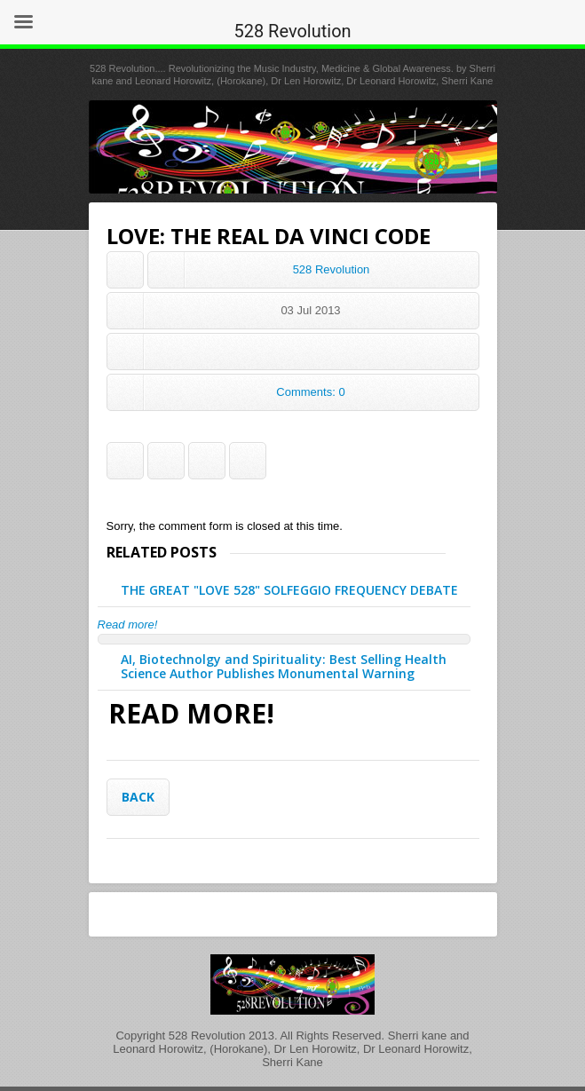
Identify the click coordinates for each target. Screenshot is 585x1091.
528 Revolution (331, 269)
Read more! (128, 624)
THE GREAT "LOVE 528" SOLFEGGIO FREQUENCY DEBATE (289, 589)
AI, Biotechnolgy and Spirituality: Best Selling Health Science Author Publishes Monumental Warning (284, 666)
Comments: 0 (310, 392)
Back (138, 796)
